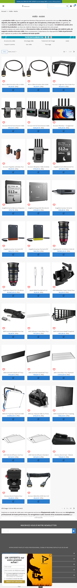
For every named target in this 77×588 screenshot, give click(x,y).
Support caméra (9, 44)
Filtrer (4, 51)
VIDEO (27, 547)
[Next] (74, 51)
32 (65, 52)
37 (71, 508)
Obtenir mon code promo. (14, 581)
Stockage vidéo (29, 41)
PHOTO (20, 547)
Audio (67, 41)
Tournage (48, 44)
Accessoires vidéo (9, 41)
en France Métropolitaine (38, 1)
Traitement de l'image (48, 41)
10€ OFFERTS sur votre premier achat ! (14, 560)
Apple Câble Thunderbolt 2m (38, 290)
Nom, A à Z (12, 52)
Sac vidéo (29, 44)
